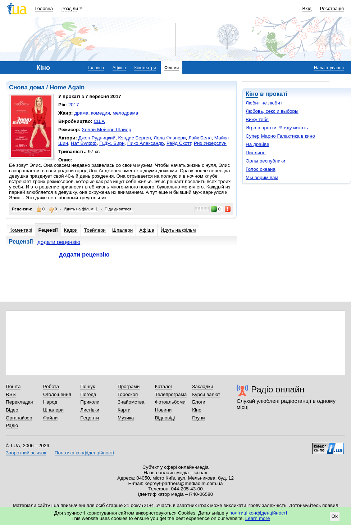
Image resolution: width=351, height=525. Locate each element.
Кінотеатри (145, 67)
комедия (100, 113)
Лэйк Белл (199, 138)
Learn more (257, 518)
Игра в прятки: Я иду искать (277, 127)
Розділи (69, 8)
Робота (51, 386)
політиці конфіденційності (258, 513)
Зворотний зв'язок (26, 452)
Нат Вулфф (84, 143)
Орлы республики (265, 161)
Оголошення (57, 394)
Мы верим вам (262, 177)
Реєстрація (332, 8)
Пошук (87, 386)
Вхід (307, 8)
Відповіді (165, 418)
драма (81, 113)
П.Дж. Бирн (111, 143)
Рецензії (48, 230)
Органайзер (19, 418)
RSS (11, 394)
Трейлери (95, 230)
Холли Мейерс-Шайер (106, 129)
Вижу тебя (257, 119)
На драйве (257, 144)
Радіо (12, 425)
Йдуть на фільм (178, 230)
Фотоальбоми (170, 402)
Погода (88, 394)
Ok (335, 516)
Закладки (202, 386)
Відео (12, 410)
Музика (126, 418)
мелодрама (125, 113)
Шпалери (122, 230)
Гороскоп (128, 394)
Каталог (164, 386)
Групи (198, 418)
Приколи (89, 402)
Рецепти (89, 418)
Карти (124, 410)
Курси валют (206, 394)
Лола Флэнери (170, 138)
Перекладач (19, 402)
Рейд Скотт (179, 143)
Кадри (71, 230)
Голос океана (260, 169)
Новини (163, 410)
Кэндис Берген (134, 138)
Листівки (89, 410)
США (99, 121)
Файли (50, 418)
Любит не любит (264, 103)
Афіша (119, 67)
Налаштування (329, 67)
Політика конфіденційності (84, 452)
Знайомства (131, 402)
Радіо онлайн (278, 389)
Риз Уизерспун (210, 143)
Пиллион (255, 152)
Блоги (198, 402)
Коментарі (20, 230)
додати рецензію (59, 242)
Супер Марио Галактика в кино (280, 136)
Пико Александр (145, 143)
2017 (73, 104)
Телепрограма (171, 394)
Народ (50, 402)
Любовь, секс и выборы (272, 111)
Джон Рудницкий (96, 138)
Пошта (13, 386)
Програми (129, 386)
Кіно (252, 93)
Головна (44, 8)
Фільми (171, 67)
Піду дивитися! (119, 209)
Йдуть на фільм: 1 (81, 209)
